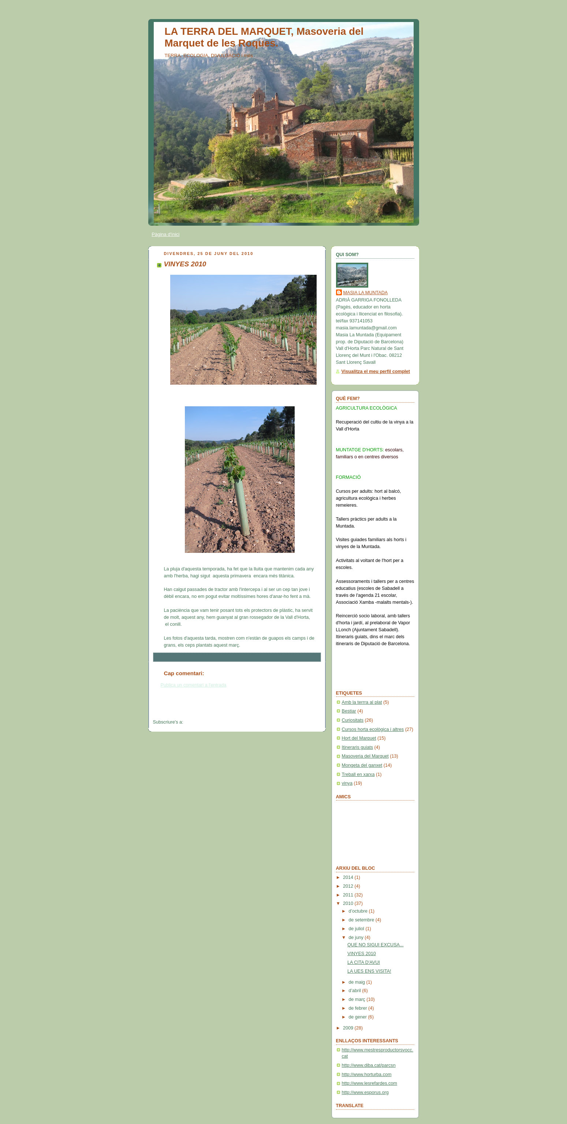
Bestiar (349, 711)
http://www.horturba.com (367, 1074)
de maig (357, 982)
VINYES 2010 (361, 953)
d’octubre (358, 911)
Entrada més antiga (301, 708)
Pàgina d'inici (165, 234)
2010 (349, 903)
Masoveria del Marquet (365, 756)
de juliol (356, 928)
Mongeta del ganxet (362, 765)
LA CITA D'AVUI (363, 962)
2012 (349, 886)
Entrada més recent (173, 708)
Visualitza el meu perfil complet (376, 371)
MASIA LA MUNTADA (365, 292)
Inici (237, 708)
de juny (356, 937)
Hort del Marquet (359, 738)
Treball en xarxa (358, 774)
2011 (349, 895)
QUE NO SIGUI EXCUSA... (375, 944)
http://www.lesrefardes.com (369, 1083)
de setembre (362, 920)
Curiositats (353, 720)
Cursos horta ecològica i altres (373, 729)
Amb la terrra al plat (362, 702)
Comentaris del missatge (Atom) (217, 722)
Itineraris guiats (357, 747)
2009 (349, 1028)
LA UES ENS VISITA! (369, 971)
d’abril (355, 990)
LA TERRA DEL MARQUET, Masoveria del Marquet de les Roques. (264, 37)
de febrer (358, 1008)
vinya (347, 783)
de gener (358, 1017)
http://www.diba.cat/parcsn (369, 1065)
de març (357, 999)
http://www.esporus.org (365, 1092)
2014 (349, 877)
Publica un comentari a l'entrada (194, 685)
